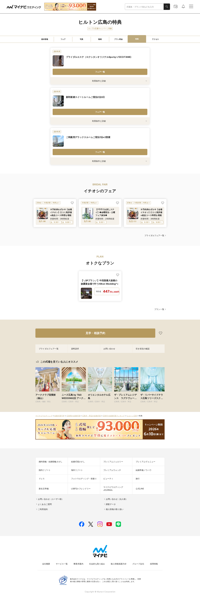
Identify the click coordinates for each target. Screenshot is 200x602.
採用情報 (154, 564)
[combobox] (144, 6)
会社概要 (46, 564)
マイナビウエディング (43, 416)
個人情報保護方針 (118, 564)
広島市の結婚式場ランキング (114, 416)
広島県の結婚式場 (73, 416)
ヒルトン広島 (132, 416)
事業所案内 (78, 564)
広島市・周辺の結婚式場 (91, 416)
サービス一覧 (62, 564)
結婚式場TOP (59, 416)
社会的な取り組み (97, 564)
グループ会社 (138, 564)
